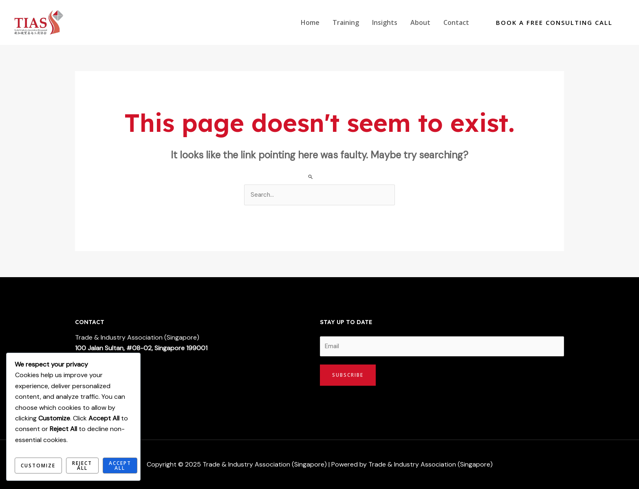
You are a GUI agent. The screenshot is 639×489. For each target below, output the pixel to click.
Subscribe (348, 374)
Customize (38, 465)
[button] (554, 22)
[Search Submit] (310, 176)
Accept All (120, 465)
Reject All (82, 465)
